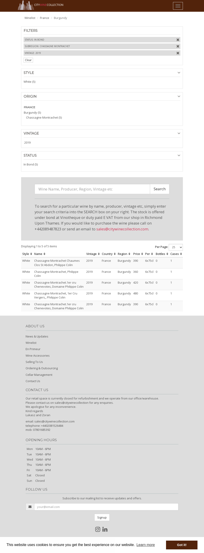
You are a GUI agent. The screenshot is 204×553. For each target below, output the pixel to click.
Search (160, 188)
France (44, 18)
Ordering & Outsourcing (42, 368)
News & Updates (37, 336)
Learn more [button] (145, 545)
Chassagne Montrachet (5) (44, 117)
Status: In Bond (34, 39)
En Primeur (33, 349)
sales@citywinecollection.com (122, 229)
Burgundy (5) (32, 112)
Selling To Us (34, 362)
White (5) (29, 82)
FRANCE (29, 107)
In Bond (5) (31, 164)
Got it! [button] (181, 545)
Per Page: (161, 247)
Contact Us (33, 381)
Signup (102, 517)
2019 (27, 142)
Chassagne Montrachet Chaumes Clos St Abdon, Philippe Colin (57, 263)
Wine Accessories (38, 355)
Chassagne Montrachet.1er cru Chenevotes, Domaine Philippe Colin (59, 284)
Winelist (29, 18)
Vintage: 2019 (33, 53)
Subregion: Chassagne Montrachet (47, 46)
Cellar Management (39, 375)
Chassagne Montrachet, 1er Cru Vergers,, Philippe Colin (55, 295)
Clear (28, 60)
